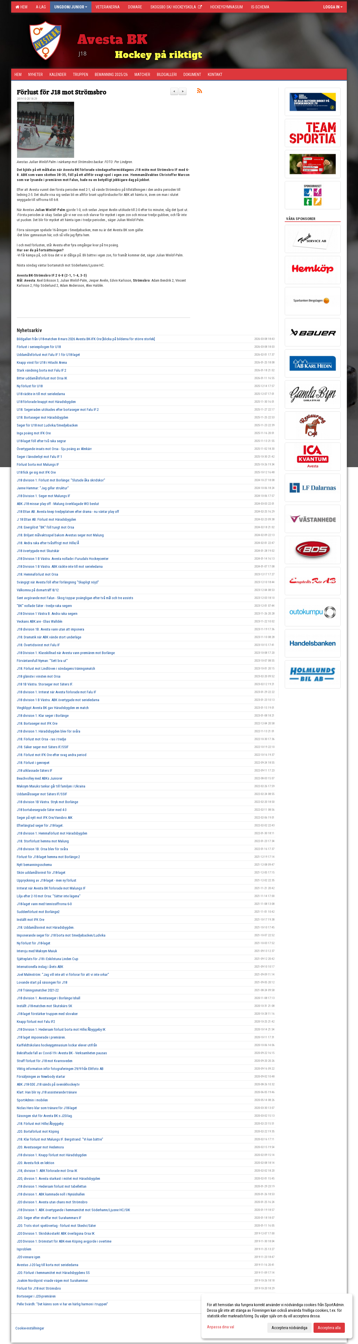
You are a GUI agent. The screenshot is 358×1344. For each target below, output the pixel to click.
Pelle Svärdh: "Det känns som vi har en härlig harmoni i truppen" (62, 1304)
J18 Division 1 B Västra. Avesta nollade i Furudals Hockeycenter (63, 559)
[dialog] (276, 1316)
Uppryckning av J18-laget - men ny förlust (46, 880)
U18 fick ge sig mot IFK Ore (36, 472)
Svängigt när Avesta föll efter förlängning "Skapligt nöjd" (58, 582)
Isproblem (24, 1249)
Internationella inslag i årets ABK (40, 967)
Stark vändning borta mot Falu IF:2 (41, 370)
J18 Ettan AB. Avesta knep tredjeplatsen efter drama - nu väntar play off (68, 511)
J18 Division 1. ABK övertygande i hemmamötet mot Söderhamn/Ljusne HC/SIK (73, 1210)
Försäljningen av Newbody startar (41, 1076)
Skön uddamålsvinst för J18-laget (41, 872)
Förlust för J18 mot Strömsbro (61, 91)
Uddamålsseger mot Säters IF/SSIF (42, 794)
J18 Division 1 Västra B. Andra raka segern (47, 613)
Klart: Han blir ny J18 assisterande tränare (47, 1092)
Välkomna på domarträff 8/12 (38, 590)
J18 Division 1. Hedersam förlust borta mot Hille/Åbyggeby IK (61, 1029)
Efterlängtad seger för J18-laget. (40, 825)
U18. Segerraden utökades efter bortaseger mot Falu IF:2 (58, 409)
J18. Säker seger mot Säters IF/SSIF (43, 747)
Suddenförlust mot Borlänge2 (38, 912)
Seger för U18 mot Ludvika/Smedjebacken (47, 425)
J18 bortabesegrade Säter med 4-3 (42, 810)
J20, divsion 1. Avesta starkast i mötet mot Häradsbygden (58, 1178)
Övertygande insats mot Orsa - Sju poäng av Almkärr (54, 449)
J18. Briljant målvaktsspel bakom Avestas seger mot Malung (60, 535)
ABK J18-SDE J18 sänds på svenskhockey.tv (48, 1084)
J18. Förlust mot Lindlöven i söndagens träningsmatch (56, 668)
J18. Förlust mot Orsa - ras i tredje (41, 739)
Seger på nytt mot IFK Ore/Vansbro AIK (44, 817)
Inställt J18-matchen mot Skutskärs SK (44, 1006)
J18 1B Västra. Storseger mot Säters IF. (45, 684)
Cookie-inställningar (29, 1328)
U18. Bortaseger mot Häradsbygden (42, 417)
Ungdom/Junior (70, 7)
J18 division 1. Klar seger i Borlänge (43, 715)
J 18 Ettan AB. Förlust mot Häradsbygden (46, 519)
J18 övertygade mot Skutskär (38, 551)
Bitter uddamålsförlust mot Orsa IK (42, 378)
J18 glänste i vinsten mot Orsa (38, 676)
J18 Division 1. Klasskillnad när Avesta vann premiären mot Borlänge (66, 653)
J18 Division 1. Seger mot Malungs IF (43, 496)
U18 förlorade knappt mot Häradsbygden (46, 402)
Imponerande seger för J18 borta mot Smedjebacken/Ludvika (61, 935)
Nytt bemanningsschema (34, 865)
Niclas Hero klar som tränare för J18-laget (47, 1108)
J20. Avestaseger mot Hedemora (40, 1147)
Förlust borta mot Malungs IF (38, 464)
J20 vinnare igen (28, 1257)
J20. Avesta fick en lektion (35, 1163)
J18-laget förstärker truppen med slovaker (47, 1014)
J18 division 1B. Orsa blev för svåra (42, 849)
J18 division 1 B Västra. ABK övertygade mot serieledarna (58, 700)
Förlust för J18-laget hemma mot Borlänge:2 (48, 857)
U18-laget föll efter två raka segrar (41, 441)
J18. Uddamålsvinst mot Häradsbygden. (45, 927)
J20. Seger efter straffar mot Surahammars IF (49, 1218)
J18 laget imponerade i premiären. (41, 1037)
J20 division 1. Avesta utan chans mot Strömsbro (52, 1202)
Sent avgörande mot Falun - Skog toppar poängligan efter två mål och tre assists (75, 598)
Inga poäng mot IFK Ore (34, 433)
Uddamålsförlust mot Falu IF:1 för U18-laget (48, 355)
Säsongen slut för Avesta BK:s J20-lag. (45, 1116)
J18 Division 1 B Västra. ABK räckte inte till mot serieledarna (60, 566)
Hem (21, 7)
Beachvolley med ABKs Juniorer (39, 778)
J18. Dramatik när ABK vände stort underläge (49, 637)
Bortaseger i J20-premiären (36, 1296)
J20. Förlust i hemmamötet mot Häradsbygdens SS (53, 1273)
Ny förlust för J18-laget (33, 943)
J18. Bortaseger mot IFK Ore (37, 723)
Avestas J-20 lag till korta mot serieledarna (47, 1265)
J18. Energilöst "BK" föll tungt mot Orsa (45, 527)
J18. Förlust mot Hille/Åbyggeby (40, 1123)
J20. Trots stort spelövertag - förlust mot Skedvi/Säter (56, 1225)
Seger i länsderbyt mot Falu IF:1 (39, 457)
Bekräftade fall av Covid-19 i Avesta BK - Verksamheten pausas (62, 1053)
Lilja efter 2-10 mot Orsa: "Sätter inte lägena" (49, 896)
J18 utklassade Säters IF (34, 770)
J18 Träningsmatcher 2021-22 (38, 990)
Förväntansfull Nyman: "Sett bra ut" (42, 661)
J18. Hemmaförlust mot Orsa (37, 574)
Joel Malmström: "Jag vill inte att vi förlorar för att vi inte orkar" (63, 974)
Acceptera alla (329, 1328)
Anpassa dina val (220, 1327)
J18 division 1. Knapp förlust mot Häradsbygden (52, 1155)
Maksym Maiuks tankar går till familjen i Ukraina (51, 786)
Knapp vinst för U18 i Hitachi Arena (42, 362)
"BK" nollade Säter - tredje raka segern (44, 606)
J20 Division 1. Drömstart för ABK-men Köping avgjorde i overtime (64, 1241)
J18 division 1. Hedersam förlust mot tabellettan (51, 1186)
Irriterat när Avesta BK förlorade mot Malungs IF (51, 888)
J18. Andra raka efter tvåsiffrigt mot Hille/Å (48, 543)
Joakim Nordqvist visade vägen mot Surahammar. (52, 1280)
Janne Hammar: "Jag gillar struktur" (43, 488)
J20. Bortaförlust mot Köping (38, 1131)
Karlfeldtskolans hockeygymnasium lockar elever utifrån (57, 1045)
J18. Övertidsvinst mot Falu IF (38, 645)
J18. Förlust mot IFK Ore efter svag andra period (51, 755)
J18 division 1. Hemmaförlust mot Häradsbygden (52, 833)
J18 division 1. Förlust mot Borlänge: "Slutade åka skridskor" (61, 480)
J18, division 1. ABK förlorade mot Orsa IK (47, 1171)
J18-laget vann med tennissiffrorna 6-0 (44, 904)
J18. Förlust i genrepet (33, 763)
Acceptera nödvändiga (289, 1328)
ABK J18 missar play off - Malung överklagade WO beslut (58, 504)
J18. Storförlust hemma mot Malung (43, 841)
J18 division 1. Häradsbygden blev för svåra (48, 731)
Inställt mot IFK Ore (30, 919)
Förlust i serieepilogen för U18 (39, 347)
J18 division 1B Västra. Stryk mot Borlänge (47, 802)
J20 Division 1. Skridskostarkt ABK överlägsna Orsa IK (56, 1233)
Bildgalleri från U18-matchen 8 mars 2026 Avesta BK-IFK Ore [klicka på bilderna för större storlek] (86, 339)
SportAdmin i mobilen (32, 1100)
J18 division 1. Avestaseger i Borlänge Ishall (48, 998)
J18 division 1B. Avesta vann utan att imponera (50, 629)
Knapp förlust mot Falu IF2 (36, 1021)
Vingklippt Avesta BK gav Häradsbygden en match (53, 708)
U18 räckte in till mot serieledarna (41, 394)
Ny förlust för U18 (30, 386)
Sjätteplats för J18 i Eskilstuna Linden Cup (47, 959)
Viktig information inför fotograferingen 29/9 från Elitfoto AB (60, 1069)
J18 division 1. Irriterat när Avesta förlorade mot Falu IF (56, 692)
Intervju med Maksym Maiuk (37, 951)
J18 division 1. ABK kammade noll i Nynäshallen (51, 1194)
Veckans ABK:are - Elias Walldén (39, 621)
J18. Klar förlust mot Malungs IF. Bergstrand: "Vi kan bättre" (60, 1139)
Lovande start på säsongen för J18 (42, 982)
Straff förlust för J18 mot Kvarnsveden (44, 1061)
